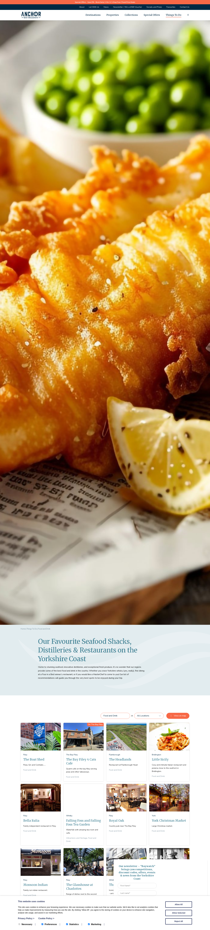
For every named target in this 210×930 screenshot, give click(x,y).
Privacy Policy (26, 918)
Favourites (170, 7)
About (81, 7)
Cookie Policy (46, 918)
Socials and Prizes (154, 7)
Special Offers (152, 15)
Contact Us (184, 7)
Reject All (178, 921)
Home (23, 629)
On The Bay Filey (95, 724)
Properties (112, 15)
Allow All (179, 904)
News (106, 7)
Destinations (93, 15)
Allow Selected (178, 913)
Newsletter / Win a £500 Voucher (127, 7)
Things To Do (173, 15)
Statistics (72, 924)
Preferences (49, 924)
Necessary (25, 924)
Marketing (94, 924)
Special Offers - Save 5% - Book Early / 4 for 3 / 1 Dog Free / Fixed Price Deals (105, 2)
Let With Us (94, 7)
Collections (131, 15)
